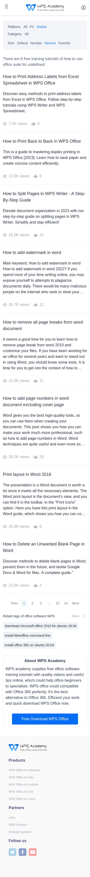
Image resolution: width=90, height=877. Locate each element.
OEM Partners (18, 824)
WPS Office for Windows (24, 770)
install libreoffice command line (27, 635)
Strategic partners (20, 832)
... (49, 603)
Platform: (14, 27)
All (25, 27)
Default (22, 43)
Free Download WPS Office (45, 719)
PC (32, 27)
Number (36, 43)
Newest (50, 43)
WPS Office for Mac (21, 777)
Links (12, 817)
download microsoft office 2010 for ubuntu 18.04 (41, 626)
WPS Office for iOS (21, 791)
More (79, 616)
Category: (15, 34)
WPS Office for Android (23, 784)
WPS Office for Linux (22, 799)
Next (75, 603)
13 (58, 603)
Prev (14, 603)
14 (66, 603)
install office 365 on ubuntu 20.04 (29, 645)
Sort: (11, 43)
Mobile (42, 27)
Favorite (64, 43)
